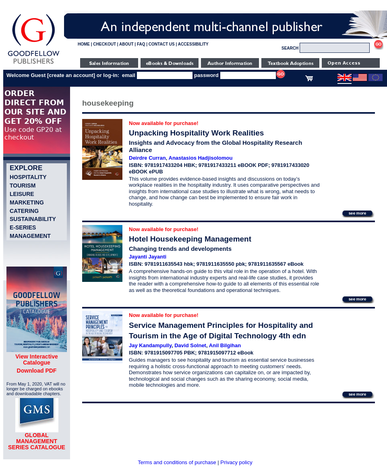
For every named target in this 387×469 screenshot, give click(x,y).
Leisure (22, 194)
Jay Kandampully (150, 345)
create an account (71, 75)
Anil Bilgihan (225, 345)
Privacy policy (236, 462)
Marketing (27, 202)
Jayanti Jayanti (147, 257)
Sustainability (33, 219)
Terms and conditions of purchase (177, 462)
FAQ (141, 44)
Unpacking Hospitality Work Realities (196, 133)
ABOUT (126, 44)
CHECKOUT (104, 44)
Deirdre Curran (147, 158)
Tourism (22, 185)
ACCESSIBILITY (193, 44)
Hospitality (28, 177)
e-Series (23, 227)
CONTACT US (162, 44)
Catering (24, 211)
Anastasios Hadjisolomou (201, 158)
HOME (84, 44)
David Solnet (190, 345)
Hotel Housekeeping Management (190, 239)
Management (30, 236)
